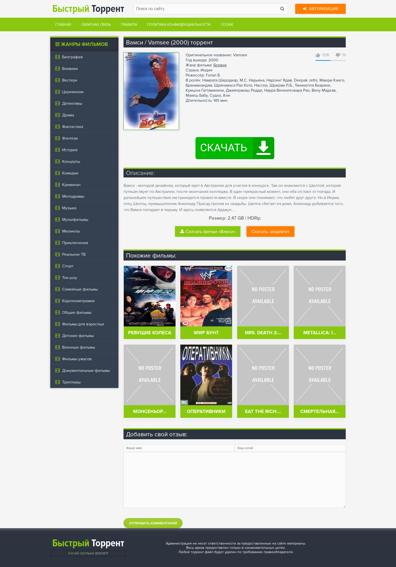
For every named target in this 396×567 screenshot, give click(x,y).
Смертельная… (319, 412)
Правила (129, 24)
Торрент (88, 9)
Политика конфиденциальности (179, 24)
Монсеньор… (149, 412)
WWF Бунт (206, 333)
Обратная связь (96, 24)
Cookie (227, 24)
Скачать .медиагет (270, 231)
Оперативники (206, 412)
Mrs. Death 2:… (263, 333)
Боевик (220, 65)
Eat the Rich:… (263, 412)
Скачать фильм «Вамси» (207, 231)
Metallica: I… (319, 333)
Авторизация (320, 8)
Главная (63, 24)
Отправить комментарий (153, 523)
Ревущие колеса (149, 333)
